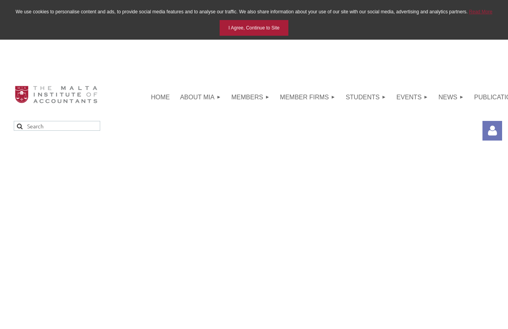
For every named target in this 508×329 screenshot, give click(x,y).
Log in (492, 131)
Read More (480, 12)
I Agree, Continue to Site (253, 28)
